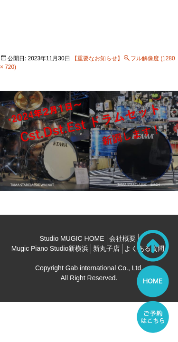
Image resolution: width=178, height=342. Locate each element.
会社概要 (122, 238)
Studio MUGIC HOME (71, 238)
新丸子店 (106, 248)
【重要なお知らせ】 (97, 58)
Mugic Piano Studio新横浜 (50, 248)
